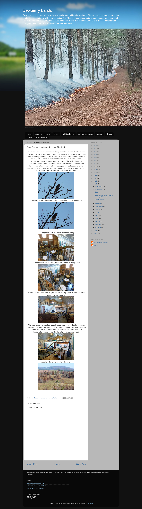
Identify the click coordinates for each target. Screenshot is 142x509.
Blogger (90, 503)
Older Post (81, 464)
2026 (95, 145)
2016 (95, 172)
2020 (95, 160)
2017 (95, 169)
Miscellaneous (41, 138)
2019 (95, 163)
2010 (95, 234)
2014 (95, 178)
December (99, 186)
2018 (95, 166)
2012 (95, 184)
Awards (29, 138)
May (97, 215)
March (97, 221)
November (99, 189)
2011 (95, 231)
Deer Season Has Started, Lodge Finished (104, 196)
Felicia (96, 245)
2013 (95, 181)
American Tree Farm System (36, 486)
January (98, 227)
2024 (95, 151)
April (97, 218)
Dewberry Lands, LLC (101, 242)
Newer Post (32, 464)
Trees (56, 134)
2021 (95, 157)
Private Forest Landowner (35, 488)
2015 (95, 175)
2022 (95, 154)
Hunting (99, 134)
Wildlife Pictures (68, 134)
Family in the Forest (42, 134)
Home (29, 134)
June (97, 212)
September (99, 206)
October (98, 203)
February (98, 224)
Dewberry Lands (37, 10)
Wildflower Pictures (85, 134)
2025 (95, 148)
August (98, 209)
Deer (96, 192)
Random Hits (99, 200)
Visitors (109, 134)
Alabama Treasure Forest (35, 483)
